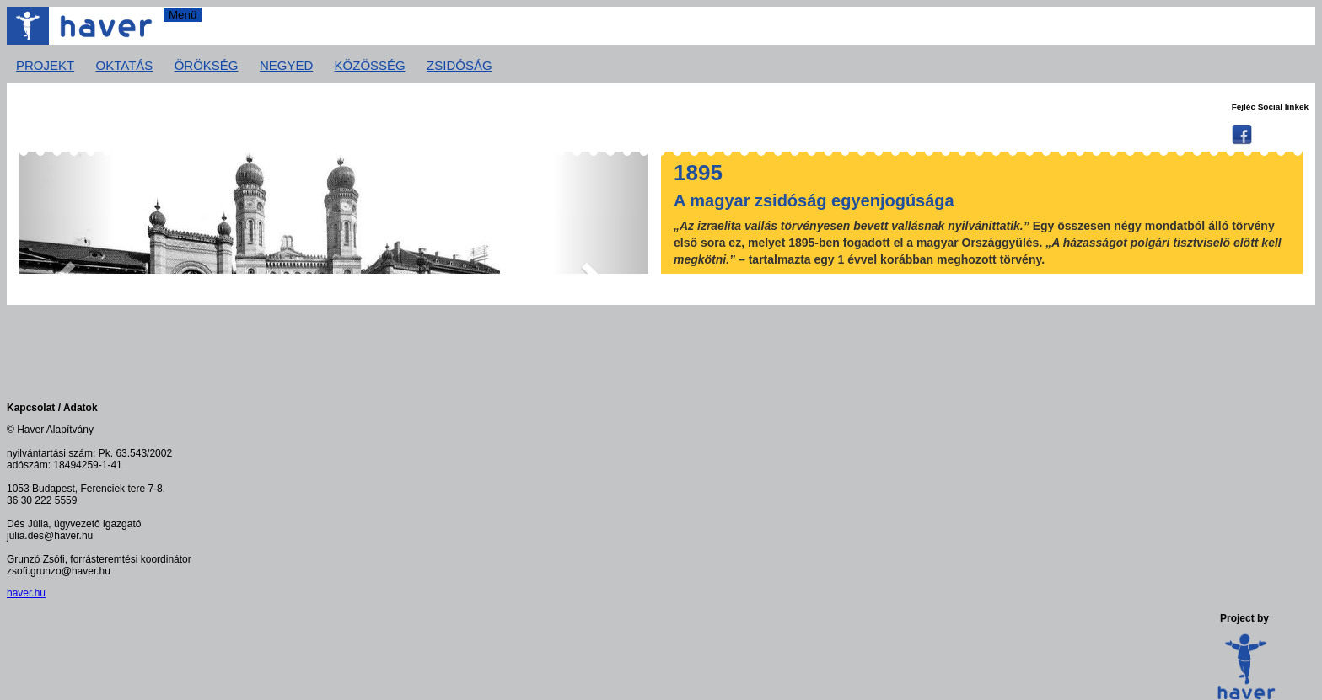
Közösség (370, 65)
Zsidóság (459, 65)
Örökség (207, 65)
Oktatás (124, 65)
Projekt (45, 65)
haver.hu (26, 593)
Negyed (286, 65)
